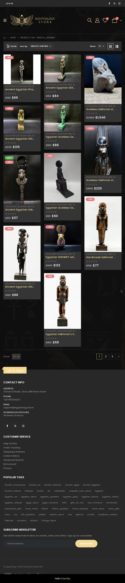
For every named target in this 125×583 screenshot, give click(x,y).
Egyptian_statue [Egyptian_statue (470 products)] (110, 496)
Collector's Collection (16, 86)
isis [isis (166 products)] (15, 514)
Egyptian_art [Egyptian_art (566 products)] (11, 496)
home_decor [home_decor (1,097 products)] (98, 508)
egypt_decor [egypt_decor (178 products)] (32, 502)
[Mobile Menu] (6, 20)
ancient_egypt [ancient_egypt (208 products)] (72, 484)
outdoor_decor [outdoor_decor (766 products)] (56, 514)
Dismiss (65, 578)
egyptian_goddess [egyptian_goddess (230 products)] (49, 496)
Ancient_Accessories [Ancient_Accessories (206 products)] (15, 484)
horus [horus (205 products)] (7, 514)
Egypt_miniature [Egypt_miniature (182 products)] (50, 502)
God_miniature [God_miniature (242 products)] (95, 502)
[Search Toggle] (89, 20)
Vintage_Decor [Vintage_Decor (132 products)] (49, 520)
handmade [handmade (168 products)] (111, 502)
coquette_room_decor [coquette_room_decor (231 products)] (80, 490)
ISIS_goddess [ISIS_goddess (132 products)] (28, 514)
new (29, 86)
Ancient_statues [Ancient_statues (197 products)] (13, 490)
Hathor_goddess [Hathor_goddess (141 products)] (60, 508)
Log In (9, 3)
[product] (22, 69)
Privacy (7, 468)
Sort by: (24, 46)
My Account (9, 464)
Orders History (11, 455)
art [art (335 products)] (48, 490)
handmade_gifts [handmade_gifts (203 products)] (13, 508)
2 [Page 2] (106, 356)
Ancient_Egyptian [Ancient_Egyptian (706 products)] (91, 484)
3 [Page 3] (112, 356)
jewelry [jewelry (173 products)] (42, 514)
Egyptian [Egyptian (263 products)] (99, 490)
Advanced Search (13, 460)
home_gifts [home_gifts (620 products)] (114, 508)
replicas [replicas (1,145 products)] (79, 514)
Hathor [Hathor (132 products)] (44, 508)
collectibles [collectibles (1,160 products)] (59, 490)
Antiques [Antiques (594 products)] (29, 490)
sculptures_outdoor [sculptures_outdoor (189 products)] (107, 514)
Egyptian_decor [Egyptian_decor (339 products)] (28, 496)
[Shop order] (41, 46)
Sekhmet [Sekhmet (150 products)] (9, 520)
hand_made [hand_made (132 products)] (31, 508)
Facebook (7, 426)
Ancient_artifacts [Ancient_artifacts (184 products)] (52, 484)
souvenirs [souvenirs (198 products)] (21, 520)
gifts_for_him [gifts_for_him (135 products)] (77, 502)
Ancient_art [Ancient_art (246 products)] (34, 484)
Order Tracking (11, 447)
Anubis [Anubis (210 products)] (40, 490)
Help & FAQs (10, 443)
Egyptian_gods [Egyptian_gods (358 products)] (70, 496)
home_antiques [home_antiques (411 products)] (80, 508)
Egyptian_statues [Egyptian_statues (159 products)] (13, 502)
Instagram (23, 426)
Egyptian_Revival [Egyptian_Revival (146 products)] (90, 496)
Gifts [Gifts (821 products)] (64, 502)
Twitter (15, 426)
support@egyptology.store (18, 407)
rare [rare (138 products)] (70, 514)
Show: (93, 46)
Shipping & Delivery (14, 451)
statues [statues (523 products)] (34, 520)
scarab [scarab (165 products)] (90, 514)
